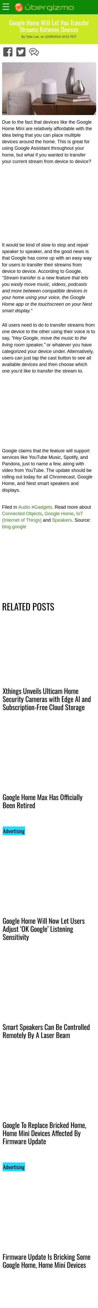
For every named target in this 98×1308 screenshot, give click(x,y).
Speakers (62, 520)
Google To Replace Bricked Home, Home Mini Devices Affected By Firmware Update (44, 1133)
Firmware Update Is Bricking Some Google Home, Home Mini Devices (46, 1260)
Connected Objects (22, 513)
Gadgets (43, 507)
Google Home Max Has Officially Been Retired (43, 801)
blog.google (14, 526)
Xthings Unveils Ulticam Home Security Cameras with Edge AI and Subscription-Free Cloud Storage (47, 699)
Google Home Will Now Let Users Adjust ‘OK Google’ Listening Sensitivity (44, 928)
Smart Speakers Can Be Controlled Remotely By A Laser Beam (46, 1031)
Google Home (59, 513)
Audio (24, 507)
